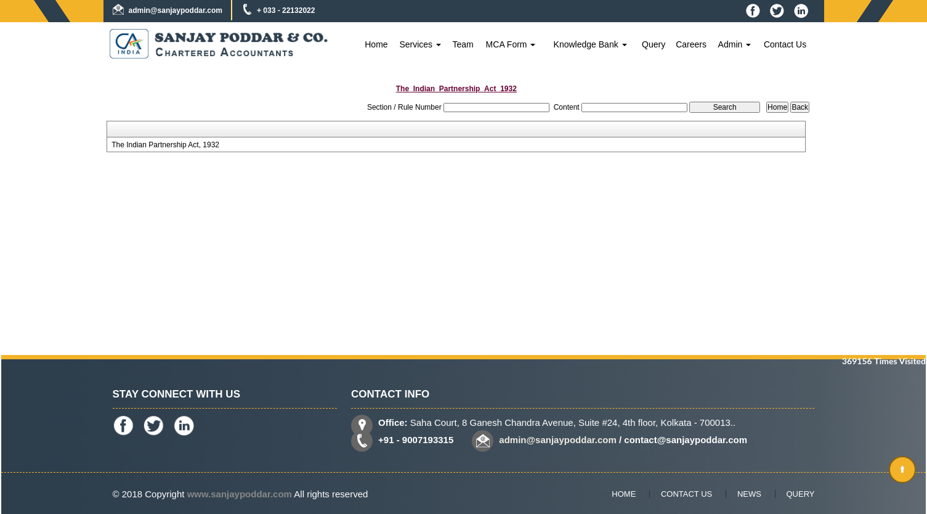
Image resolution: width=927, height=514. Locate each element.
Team (462, 44)
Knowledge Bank (590, 44)
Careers (691, 44)
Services (420, 44)
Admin (734, 44)
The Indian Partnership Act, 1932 (165, 145)
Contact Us (785, 44)
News (749, 494)
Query (653, 44)
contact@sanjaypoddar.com (685, 439)
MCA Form (511, 44)
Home (376, 44)
